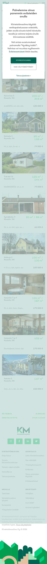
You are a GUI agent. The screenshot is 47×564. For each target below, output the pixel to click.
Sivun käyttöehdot (23, 525)
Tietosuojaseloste (22, 76)
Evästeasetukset (17, 51)
